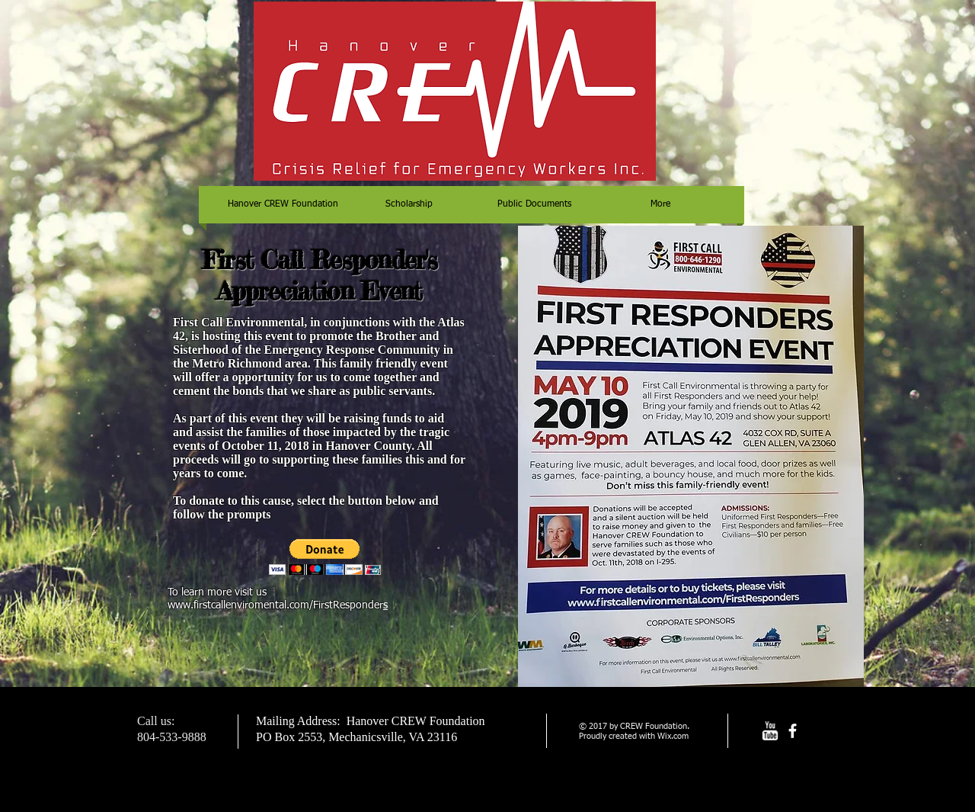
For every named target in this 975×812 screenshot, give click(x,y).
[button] (325, 557)
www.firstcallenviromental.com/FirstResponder (275, 605)
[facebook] (792, 730)
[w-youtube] (769, 730)
